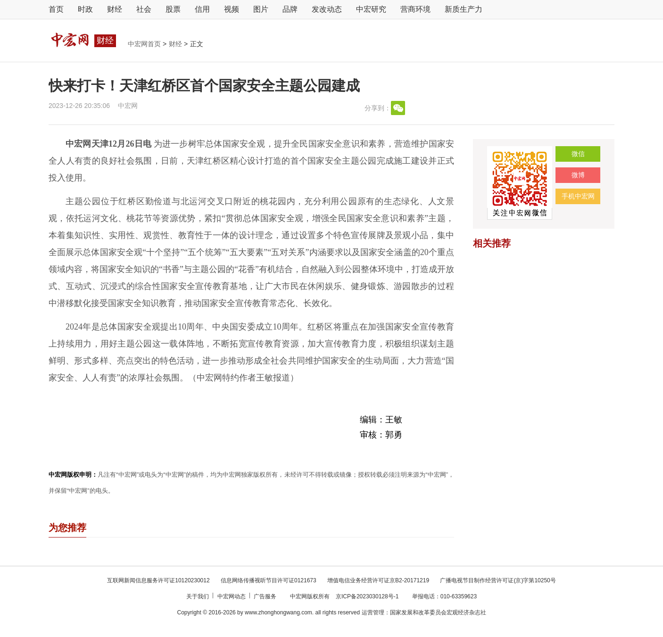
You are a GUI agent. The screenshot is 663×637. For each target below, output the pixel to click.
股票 (173, 9)
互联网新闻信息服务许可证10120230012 (159, 580)
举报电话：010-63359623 (444, 596)
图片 (260, 9)
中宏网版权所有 (310, 596)
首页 (56, 9)
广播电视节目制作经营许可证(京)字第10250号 (497, 580)
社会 (143, 9)
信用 (202, 9)
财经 (114, 9)
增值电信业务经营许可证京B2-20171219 (379, 580)
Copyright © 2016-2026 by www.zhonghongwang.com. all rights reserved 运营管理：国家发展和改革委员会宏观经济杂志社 (331, 612)
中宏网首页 (145, 44)
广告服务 (266, 596)
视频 (231, 9)
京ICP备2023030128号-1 (367, 596)
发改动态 (327, 9)
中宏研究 (371, 9)
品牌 (290, 9)
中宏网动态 (232, 596)
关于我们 (198, 596)
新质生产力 (463, 9)
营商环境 (415, 9)
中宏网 (128, 105)
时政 (85, 9)
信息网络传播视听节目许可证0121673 (269, 580)
